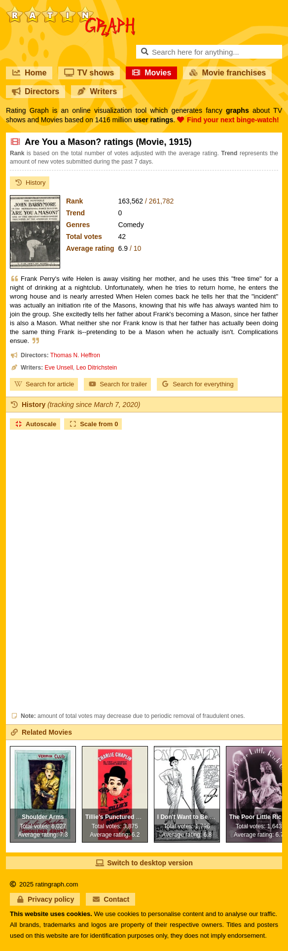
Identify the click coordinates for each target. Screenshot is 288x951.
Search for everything (197, 384)
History (29, 182)
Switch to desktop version (143, 863)
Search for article (44, 384)
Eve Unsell (58, 367)
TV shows (89, 72)
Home (29, 72)
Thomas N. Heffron (75, 355)
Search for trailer (117, 384)
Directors (35, 91)
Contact (110, 899)
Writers (97, 91)
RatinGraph (70, 10)
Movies (151, 72)
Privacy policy (45, 899)
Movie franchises (227, 72)
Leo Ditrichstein (96, 367)
